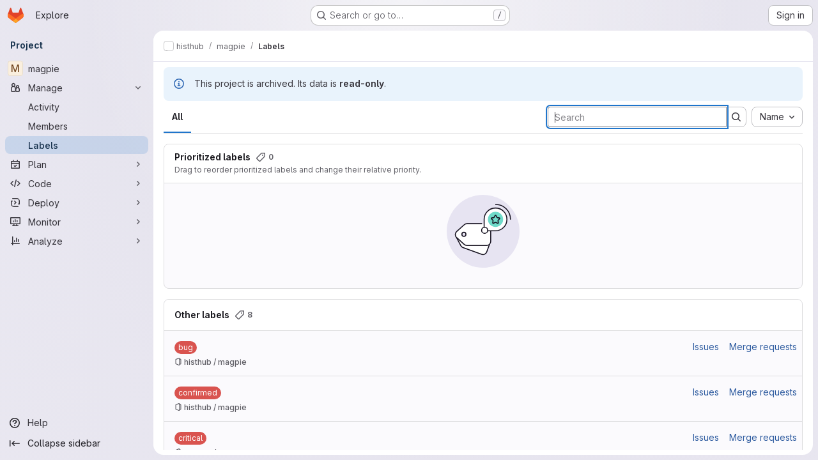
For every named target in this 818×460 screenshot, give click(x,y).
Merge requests (763, 346)
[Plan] (76, 164)
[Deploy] (76, 202)
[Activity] (76, 107)
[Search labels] (637, 117)
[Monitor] (76, 222)
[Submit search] (736, 117)
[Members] (76, 126)
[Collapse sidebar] (76, 443)
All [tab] (177, 116)
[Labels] (76, 145)
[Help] (76, 423)
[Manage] (76, 87)
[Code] (76, 183)
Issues (706, 346)
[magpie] (76, 68)
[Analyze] (76, 241)
